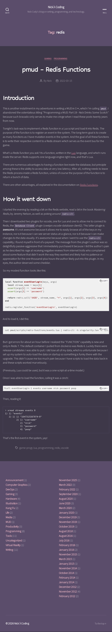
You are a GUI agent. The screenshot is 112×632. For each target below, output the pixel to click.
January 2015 (66, 564)
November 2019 (68, 522)
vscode (65, 448)
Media (9, 517)
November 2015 (68, 554)
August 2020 (66, 499)
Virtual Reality (13, 545)
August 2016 (66, 536)
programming (46, 448)
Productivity (12, 527)
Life (7, 513)
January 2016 (66, 550)
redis (57, 448)
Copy (105, 281)
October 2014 (66, 573)
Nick (49, 81)
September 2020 (68, 494)
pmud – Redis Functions (56, 69)
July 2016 (64, 541)
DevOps (10, 490)
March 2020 (65, 508)
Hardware (11, 499)
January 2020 (66, 513)
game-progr (26, 448)
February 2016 (67, 545)
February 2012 (67, 596)
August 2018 (66, 531)
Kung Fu (10, 508)
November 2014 (68, 568)
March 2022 (65, 485)
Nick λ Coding (56, 7)
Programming (61, 59)
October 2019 (66, 527)
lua (35, 448)
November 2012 (68, 592)
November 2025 (68, 480)
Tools (9, 536)
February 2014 (67, 578)
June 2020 (65, 503)
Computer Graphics (16, 485)
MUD (8, 522)
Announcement (14, 480)
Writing (9, 550)
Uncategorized (14, 541)
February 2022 (67, 490)
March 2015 (65, 559)
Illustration (12, 503)
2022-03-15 (66, 81)
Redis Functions (89, 185)
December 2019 (68, 517)
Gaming (47, 59)
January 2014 (66, 582)
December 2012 (68, 587)
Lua (73, 153)
